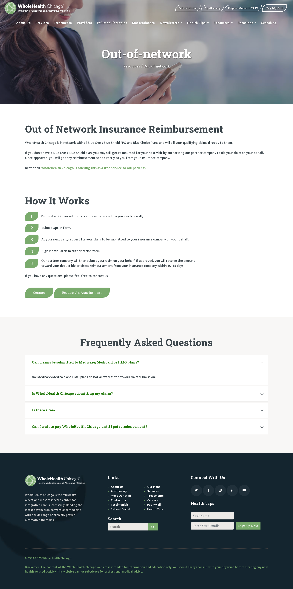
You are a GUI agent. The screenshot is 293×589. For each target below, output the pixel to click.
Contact (39, 292)
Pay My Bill (154, 503)
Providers (84, 23)
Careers (152, 499)
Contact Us (118, 499)
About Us (23, 23)
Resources (222, 23)
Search (269, 23)
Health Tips (196, 23)
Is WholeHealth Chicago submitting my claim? (72, 392)
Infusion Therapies (112, 23)
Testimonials (120, 503)
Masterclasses (143, 23)
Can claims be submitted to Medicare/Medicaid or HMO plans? (85, 361)
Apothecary (119, 490)
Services (42, 23)
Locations (246, 23)
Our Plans (153, 486)
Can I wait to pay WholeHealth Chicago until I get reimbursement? (89, 426)
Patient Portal (120, 508)
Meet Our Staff (121, 495)
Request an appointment (82, 292)
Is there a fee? (43, 409)
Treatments (63, 23)
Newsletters (170, 23)
